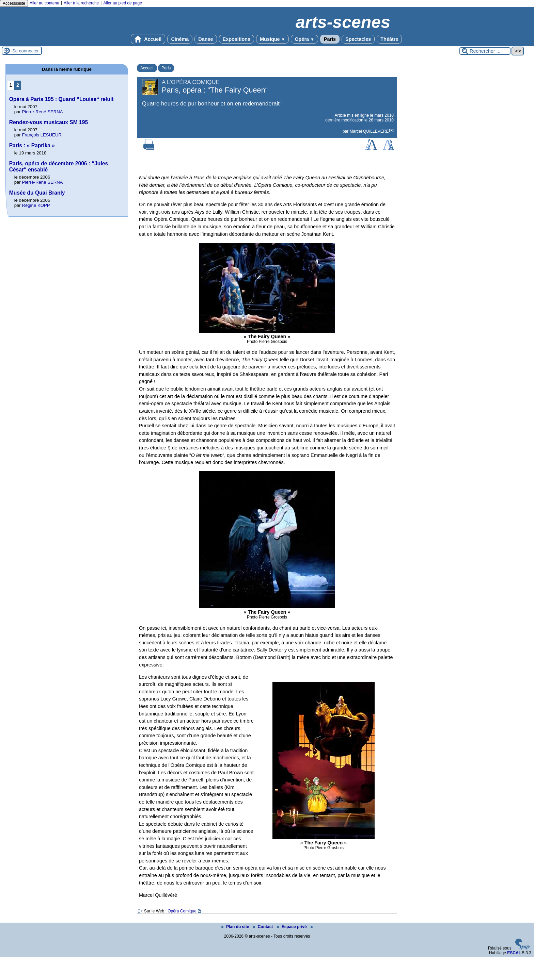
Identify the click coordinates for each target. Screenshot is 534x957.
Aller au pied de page (122, 3)
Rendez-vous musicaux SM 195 (48, 122)
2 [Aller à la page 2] (17, 85)
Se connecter (25, 50)
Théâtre (389, 39)
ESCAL (514, 953)
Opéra (304, 39)
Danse (205, 39)
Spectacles (358, 39)
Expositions (237, 39)
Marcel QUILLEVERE (369, 131)
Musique (272, 39)
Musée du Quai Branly (37, 193)
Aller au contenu (44, 3)
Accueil (148, 39)
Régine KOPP (36, 205)
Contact (263, 926)
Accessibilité (14, 3)
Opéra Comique (182, 911)
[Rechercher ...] (485, 51)
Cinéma (180, 39)
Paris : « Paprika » (32, 145)
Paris (330, 39)
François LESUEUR (42, 134)
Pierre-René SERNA (42, 111)
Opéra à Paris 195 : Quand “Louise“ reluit (61, 99)
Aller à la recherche (81, 3)
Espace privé (292, 926)
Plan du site (235, 926)
